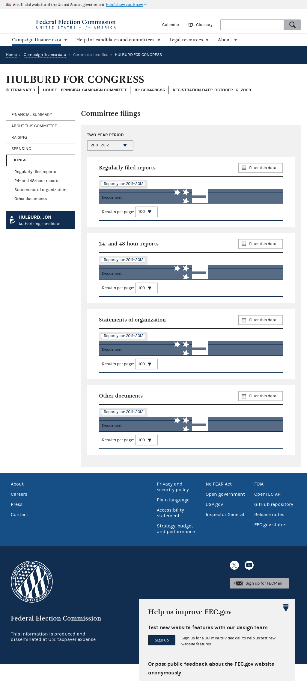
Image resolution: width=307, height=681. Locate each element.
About (17, 500)
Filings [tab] (19, 160)
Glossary (204, 24)
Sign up (162, 640)
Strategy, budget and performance (176, 545)
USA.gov (214, 521)
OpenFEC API (268, 511)
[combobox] (252, 24)
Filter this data (262, 168)
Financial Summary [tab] (31, 114)
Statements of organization (40, 189)
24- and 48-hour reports (36, 180)
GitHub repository (273, 521)
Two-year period (105, 134)
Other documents (30, 198)
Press (16, 521)
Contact (19, 531)
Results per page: (130, 216)
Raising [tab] (19, 137)
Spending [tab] (21, 148)
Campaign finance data (45, 54)
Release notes (269, 531)
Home (11, 54)
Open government (225, 511)
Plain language (173, 516)
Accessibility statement (170, 529)
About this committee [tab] (34, 126)
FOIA (259, 500)
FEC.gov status (270, 541)
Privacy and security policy (173, 503)
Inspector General (225, 531)
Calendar (170, 24)
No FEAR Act (219, 500)
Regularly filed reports (35, 171)
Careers (19, 511)
